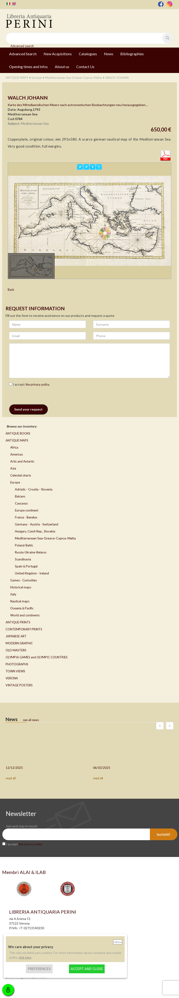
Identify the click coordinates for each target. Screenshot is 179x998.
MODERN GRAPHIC (19, 643)
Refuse (118, 942)
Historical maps (20, 587)
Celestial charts (20, 475)
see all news (31, 720)
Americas (16, 454)
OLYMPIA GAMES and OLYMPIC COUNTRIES (37, 657)
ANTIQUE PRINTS (18, 622)
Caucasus (21, 503)
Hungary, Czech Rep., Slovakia (35, 531)
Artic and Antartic (22, 461)
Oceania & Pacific (22, 608)
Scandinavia (23, 559)
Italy (13, 594)
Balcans (20, 496)
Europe (15, 482)
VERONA (12, 678)
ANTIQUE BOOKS (18, 433)
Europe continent (26, 510)
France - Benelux (26, 517)
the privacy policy (37, 384)
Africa (14, 447)
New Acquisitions (58, 54)
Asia (13, 468)
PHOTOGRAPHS (17, 664)
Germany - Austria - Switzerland (36, 524)
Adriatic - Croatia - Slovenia (33, 489)
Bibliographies (132, 54)
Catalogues (88, 54)
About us (62, 66)
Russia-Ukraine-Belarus (30, 552)
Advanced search (22, 46)
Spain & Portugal (26, 566)
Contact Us (85, 66)
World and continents (25, 615)
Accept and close (87, 968)
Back (11, 289)
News (108, 54)
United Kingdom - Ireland (32, 573)
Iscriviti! (163, 834)
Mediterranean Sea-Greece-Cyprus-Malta (45, 538)
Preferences (39, 968)
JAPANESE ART (16, 636)
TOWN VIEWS (15, 671)
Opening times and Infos (28, 66)
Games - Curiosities (23, 580)
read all (11, 778)
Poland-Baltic (24, 545)
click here (25, 957)
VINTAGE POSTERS (19, 685)
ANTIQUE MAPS (17, 440)
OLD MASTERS (16, 650)
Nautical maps (19, 601)
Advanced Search (23, 54)
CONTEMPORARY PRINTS (24, 629)
